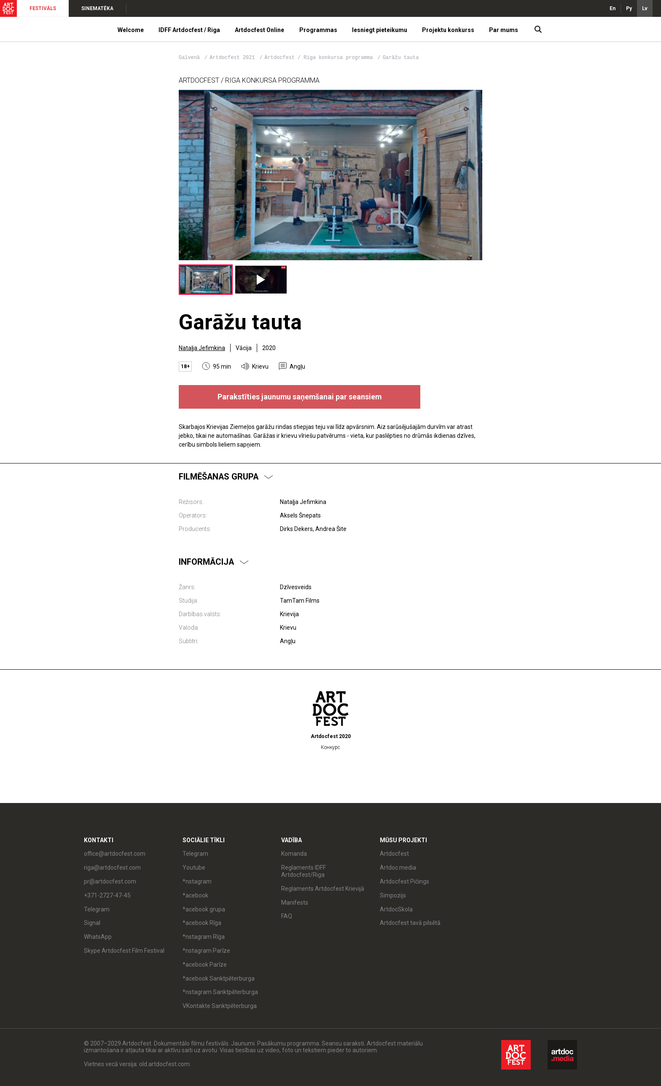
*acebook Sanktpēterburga (219, 978)
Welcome (131, 30)
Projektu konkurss (448, 30)
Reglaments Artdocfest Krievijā (322, 888)
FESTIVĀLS (43, 8)
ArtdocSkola (396, 909)
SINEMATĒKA (97, 8)
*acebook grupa (204, 909)
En (612, 8)
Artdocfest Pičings (404, 881)
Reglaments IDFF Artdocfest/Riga (303, 871)
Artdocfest (394, 853)
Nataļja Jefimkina (202, 348)
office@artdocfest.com (114, 853)
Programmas (318, 30)
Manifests (294, 902)
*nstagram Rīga (204, 936)
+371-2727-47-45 (107, 895)
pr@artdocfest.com (110, 881)
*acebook (195, 895)
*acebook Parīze (205, 964)
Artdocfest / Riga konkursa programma (320, 57)
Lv (645, 8)
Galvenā (189, 57)
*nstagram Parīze (206, 950)
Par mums (503, 30)
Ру (629, 8)
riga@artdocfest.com (112, 867)
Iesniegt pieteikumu (379, 30)
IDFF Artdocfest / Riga (189, 30)
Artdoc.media (398, 867)
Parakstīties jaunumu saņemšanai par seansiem (300, 396)
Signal (92, 922)
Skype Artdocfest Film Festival (124, 950)
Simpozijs (393, 895)
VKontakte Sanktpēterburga (220, 1005)
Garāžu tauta (401, 57)
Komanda (294, 853)
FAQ (286, 916)
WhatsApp (98, 936)
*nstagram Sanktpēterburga (220, 992)
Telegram (97, 909)
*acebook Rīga (202, 922)
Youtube (194, 867)
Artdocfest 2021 (234, 57)
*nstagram (197, 881)
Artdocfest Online (259, 30)
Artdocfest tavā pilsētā (410, 922)
